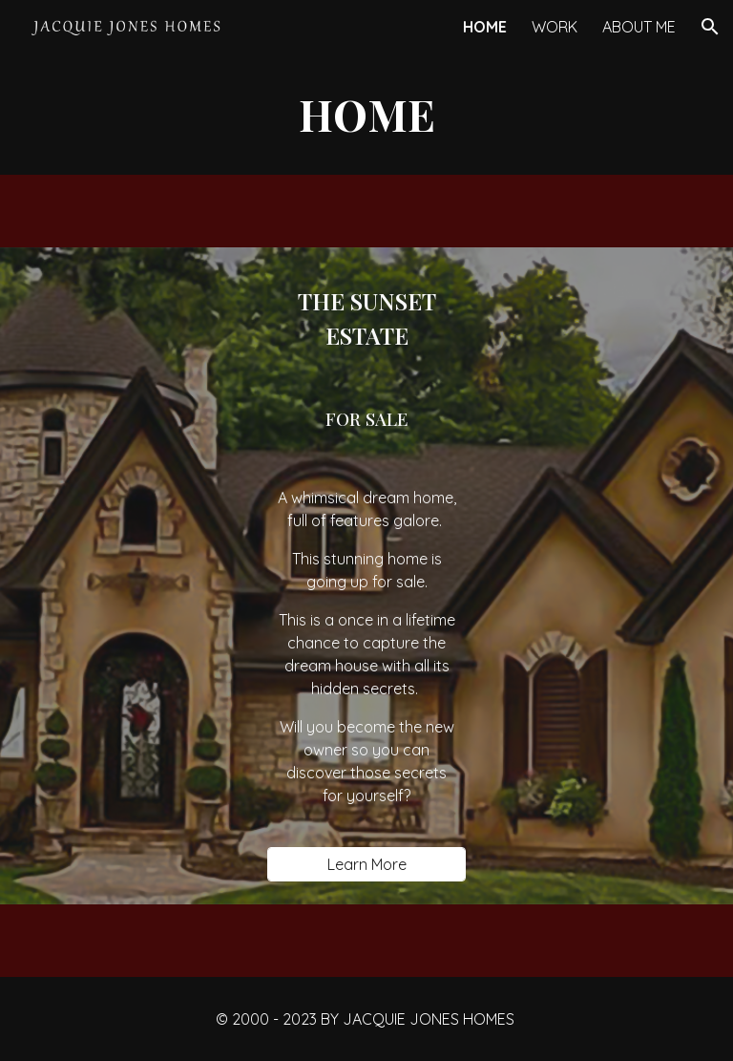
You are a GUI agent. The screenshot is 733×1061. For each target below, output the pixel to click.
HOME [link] (485, 26)
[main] (366, 114)
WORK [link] (554, 26)
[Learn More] (366, 864)
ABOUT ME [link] (639, 26)
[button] (710, 27)
